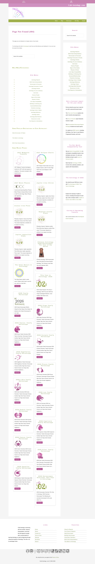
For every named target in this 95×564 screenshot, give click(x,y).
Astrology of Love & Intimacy (36, 90)
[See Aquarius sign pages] (64, 553)
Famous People (35, 95)
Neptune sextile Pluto (45, 212)
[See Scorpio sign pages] (52, 553)
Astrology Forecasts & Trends (36, 86)
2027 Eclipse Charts (45, 152)
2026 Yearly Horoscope (23, 293)
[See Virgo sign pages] (45, 553)
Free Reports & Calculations (35, 121)
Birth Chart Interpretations (36, 82)
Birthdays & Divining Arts (36, 103)
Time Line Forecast (72, 113)
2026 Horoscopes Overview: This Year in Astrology (45, 477)
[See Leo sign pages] (42, 553)
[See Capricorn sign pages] (60, 553)
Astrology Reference (36, 112)
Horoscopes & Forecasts (36, 84)
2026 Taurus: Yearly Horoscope (23, 323)
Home (36, 529)
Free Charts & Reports (69, 531)
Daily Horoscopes (68, 533)
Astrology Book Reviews (36, 116)
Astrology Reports (36, 79)
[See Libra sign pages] (49, 553)
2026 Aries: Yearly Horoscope (45, 450)
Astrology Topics (36, 114)
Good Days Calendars (69, 537)
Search (36, 541)
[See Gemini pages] (35, 553)
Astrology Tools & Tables (36, 110)
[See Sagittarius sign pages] (56, 553)
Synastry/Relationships (35, 105)
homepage (25, 46)
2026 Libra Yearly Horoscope (23, 380)
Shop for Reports (68, 529)
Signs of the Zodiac (35, 97)
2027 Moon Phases (22, 183)
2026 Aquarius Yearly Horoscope (23, 467)
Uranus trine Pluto (22, 205)
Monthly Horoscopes (69, 535)
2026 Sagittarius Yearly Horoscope (23, 352)
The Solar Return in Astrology (23, 265)
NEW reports (76, 130)
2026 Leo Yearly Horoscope (45, 392)
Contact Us (37, 533)
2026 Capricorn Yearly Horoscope (45, 421)
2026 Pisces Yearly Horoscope (45, 364)
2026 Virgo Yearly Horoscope (45, 306)
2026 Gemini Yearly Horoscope (23, 410)
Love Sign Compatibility (35, 101)
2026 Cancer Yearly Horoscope (23, 438)
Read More (17, 175)
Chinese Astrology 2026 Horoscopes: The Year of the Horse (45, 244)
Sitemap (37, 537)
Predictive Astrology (35, 108)
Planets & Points (36, 99)
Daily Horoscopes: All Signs (18, 132)
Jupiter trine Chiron (45, 183)
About (36, 531)
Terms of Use (38, 535)
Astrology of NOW (76, 162)
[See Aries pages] (27, 553)
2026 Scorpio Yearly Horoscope (45, 335)
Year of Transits (72, 118)
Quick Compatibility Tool (76, 151)
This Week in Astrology (17, 138)
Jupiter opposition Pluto (23, 235)
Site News (37, 539)
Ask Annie (35, 92)
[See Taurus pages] (31, 553)
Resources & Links (35, 118)
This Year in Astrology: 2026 (45, 275)
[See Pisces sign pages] (67, 553)
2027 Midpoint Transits (23, 153)
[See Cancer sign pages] (38, 553)
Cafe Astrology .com (22, 12)
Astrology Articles (36, 88)
